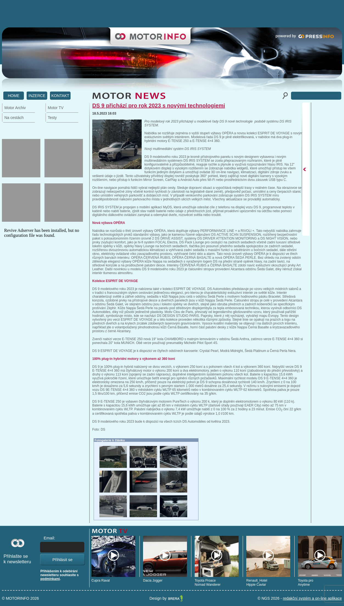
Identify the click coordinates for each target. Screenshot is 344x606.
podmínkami (50, 579)
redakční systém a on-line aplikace (312, 598)
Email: (49, 538)
